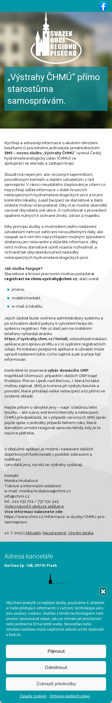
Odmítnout (56, 667)
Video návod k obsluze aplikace (34, 506)
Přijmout (56, 651)
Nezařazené (54, 533)
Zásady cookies (33, 696)
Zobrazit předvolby (56, 683)
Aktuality (33, 533)
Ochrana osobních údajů (70, 696)
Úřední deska (80, 533)
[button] (103, 591)
